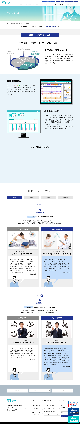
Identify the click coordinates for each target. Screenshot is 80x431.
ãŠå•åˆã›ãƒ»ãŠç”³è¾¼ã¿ (67, 1)
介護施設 (14, 202)
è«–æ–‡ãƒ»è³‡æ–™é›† (17, 397)
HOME (20, 4)
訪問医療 (48, 202)
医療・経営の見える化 (52, 28)
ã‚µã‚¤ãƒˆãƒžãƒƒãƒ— (66, 416)
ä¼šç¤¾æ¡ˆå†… (48, 1)
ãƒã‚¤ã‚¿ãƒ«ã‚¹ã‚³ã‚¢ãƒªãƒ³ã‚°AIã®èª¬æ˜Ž (40, 397)
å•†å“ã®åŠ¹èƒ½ (29, 4)
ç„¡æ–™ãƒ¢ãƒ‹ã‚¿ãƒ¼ (59, 4)
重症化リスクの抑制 (37, 28)
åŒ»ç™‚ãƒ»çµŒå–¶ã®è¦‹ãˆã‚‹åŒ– (36, 420)
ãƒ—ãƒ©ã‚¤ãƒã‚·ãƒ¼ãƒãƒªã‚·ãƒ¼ (67, 413)
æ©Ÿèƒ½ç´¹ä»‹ (48, 4)
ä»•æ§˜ (62, 397)
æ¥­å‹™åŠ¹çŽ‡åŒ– (36, 412)
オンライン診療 (65, 202)
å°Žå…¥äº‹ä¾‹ (39, 4)
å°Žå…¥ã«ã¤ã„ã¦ (72, 4)
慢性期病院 (31, 202)
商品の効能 (13, 25)
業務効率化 (24, 28)
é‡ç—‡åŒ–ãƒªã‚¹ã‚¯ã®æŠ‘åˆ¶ (36, 416)
